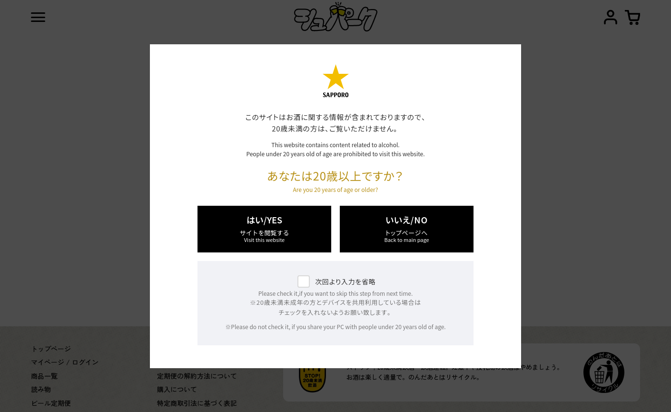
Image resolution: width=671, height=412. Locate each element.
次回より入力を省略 (345, 281)
